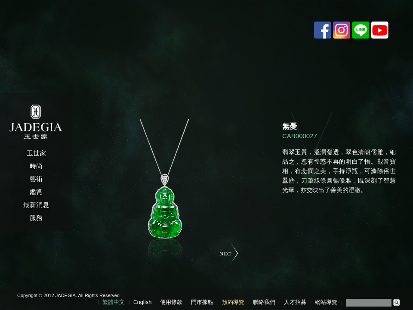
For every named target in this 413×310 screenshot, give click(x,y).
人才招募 (295, 302)
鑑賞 (36, 191)
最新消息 (36, 204)
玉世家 (36, 153)
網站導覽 (326, 302)
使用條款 (171, 302)
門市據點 (202, 302)
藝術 (36, 179)
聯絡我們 (264, 302)
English (142, 302)
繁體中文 (113, 302)
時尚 (36, 166)
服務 (36, 217)
